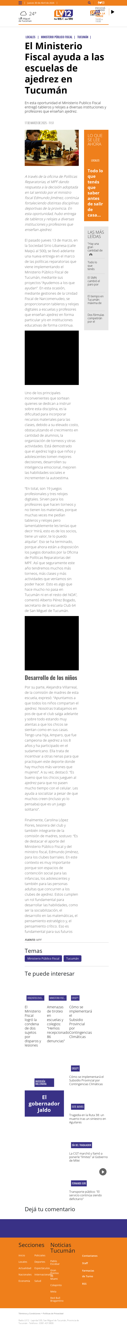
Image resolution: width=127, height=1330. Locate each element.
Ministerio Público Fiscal (43, 958)
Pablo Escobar (55, 1262)
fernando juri (79, 1183)
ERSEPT (75, 998)
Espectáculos (42, 1268)
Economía (24, 1281)
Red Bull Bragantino (56, 1299)
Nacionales (25, 1274)
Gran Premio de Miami (54, 1274)
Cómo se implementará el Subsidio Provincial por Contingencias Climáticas (80, 1022)
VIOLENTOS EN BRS (35, 998)
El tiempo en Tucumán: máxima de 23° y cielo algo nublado (96, 303)
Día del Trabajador (81, 1145)
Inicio (22, 1255)
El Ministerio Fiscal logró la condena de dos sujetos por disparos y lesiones (33, 1026)
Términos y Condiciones (29, 1313)
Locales (23, 1261)
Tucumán (72, 958)
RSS (84, 1283)
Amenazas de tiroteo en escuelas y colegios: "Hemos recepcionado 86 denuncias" (58, 1024)
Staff (85, 1263)
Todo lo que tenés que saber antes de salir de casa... (95, 193)
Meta (53, 1291)
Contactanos (90, 1255)
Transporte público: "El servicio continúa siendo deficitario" (85, 1195)
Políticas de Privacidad (53, 1313)
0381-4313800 (46, 1323)
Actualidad (25, 1268)
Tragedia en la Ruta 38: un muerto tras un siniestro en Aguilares (87, 1118)
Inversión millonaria (40, 1082)
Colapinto (56, 1285)
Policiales (39, 1255)
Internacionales (43, 1274)
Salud (37, 1281)
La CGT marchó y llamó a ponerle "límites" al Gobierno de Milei (88, 1157)
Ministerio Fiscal (58, 998)
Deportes (39, 1261)
